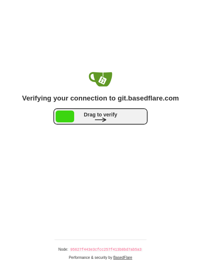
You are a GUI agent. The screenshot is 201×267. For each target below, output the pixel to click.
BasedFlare (122, 258)
